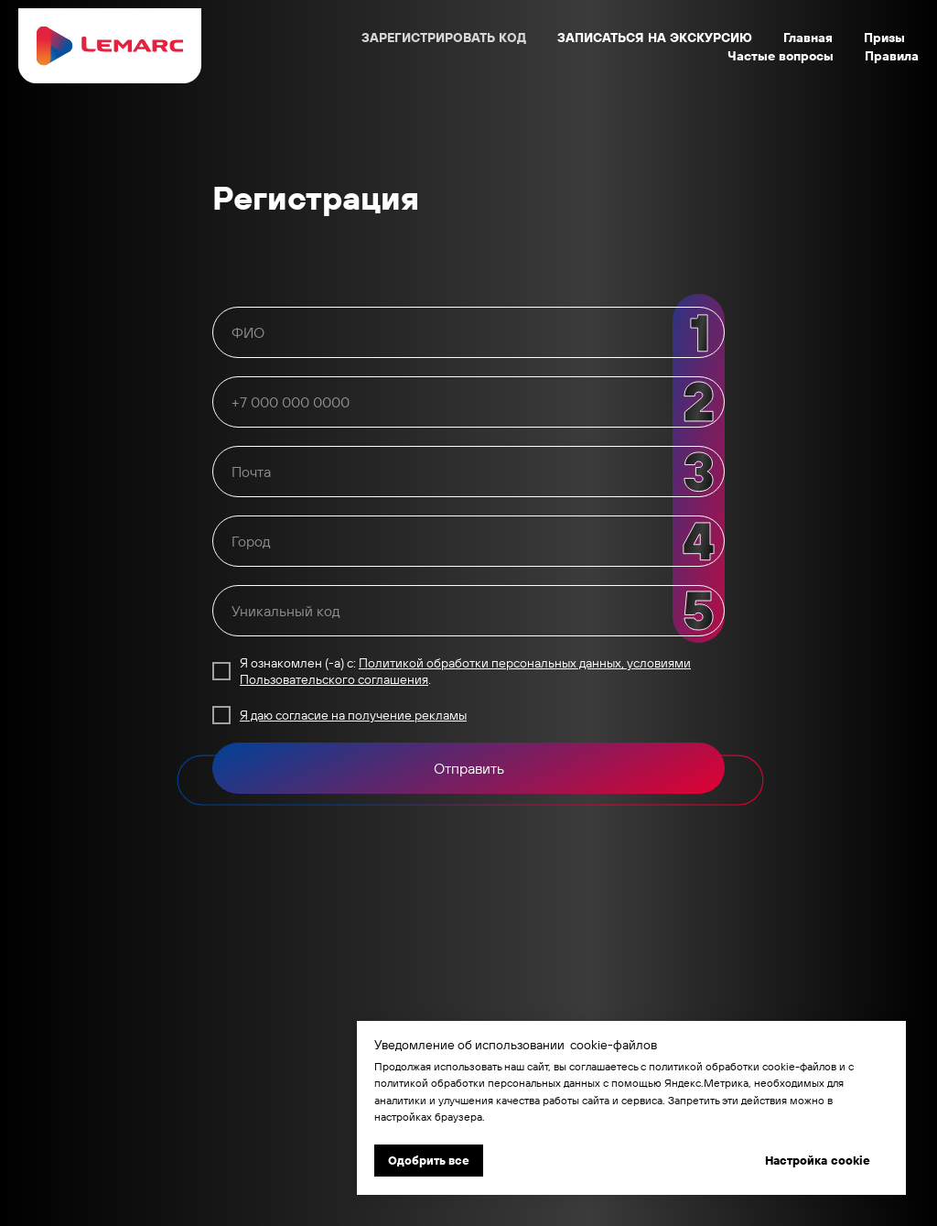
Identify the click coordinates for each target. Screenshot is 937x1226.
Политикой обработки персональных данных (490, 663)
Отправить (469, 768)
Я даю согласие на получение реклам (349, 715)
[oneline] (468, 402)
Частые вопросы (780, 56)
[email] (468, 471)
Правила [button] (892, 56)
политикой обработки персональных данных (487, 1083)
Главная (808, 37)
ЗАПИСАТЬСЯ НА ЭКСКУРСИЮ (654, 37)
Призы (884, 37)
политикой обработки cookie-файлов (742, 1066)
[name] (468, 332)
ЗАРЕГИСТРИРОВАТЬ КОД (443, 37)
